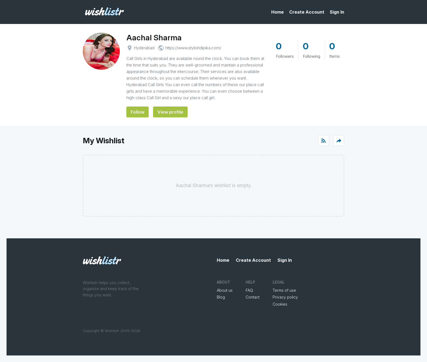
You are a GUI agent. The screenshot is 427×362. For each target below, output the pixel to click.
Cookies (280, 304)
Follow (137, 112)
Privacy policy (285, 297)
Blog (221, 297)
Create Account (306, 12)
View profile (170, 112)
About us (225, 290)
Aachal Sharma (154, 37)
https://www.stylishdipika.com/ (193, 47)
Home (277, 12)
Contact (253, 297)
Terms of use (284, 290)
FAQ (249, 290)
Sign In (337, 12)
